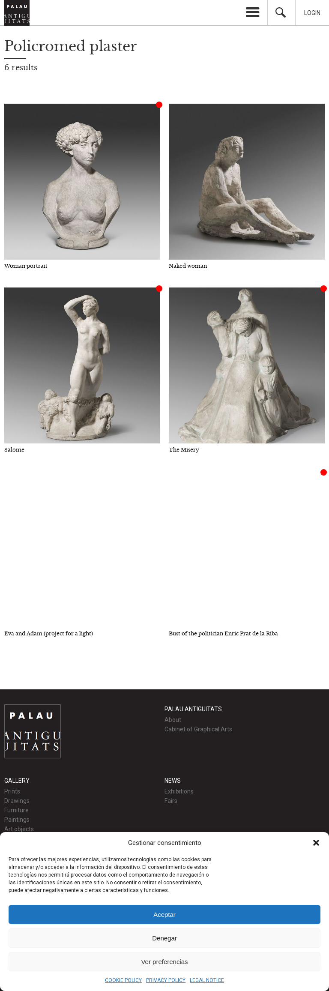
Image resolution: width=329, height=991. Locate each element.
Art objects (19, 829)
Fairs (170, 800)
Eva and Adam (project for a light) (48, 633)
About (172, 719)
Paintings (17, 819)
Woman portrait (26, 266)
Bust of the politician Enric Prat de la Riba (223, 633)
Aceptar (164, 914)
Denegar (164, 938)
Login (312, 12)
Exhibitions (179, 791)
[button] (316, 842)
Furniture (16, 810)
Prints (12, 791)
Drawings (17, 800)
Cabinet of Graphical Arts (198, 729)
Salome (14, 449)
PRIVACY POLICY (165, 980)
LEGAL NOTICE (207, 980)
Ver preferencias (164, 961)
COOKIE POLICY (123, 980)
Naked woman (188, 266)
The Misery (184, 449)
